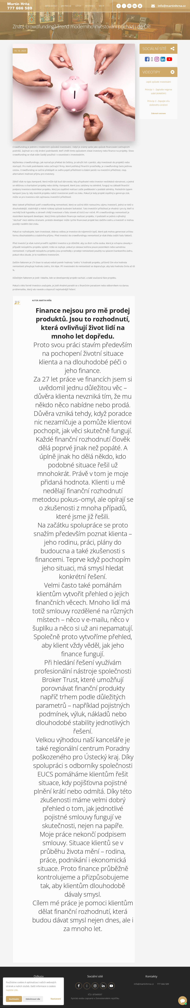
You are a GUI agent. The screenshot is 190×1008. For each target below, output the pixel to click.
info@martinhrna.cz (172, 6)
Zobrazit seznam (158, 113)
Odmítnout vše (34, 998)
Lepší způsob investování (158, 81)
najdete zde (12, 990)
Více (101, 6)
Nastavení (56, 998)
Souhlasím (14, 998)
